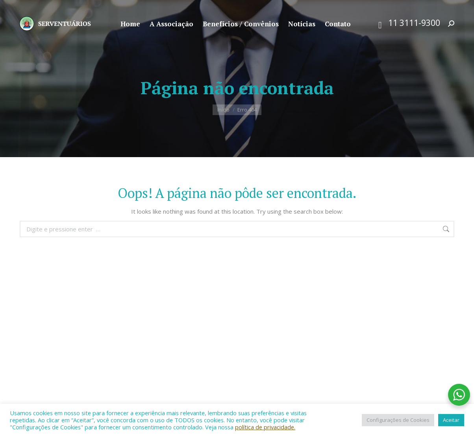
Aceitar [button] (451, 419)
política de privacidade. (265, 427)
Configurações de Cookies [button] (398, 419)
